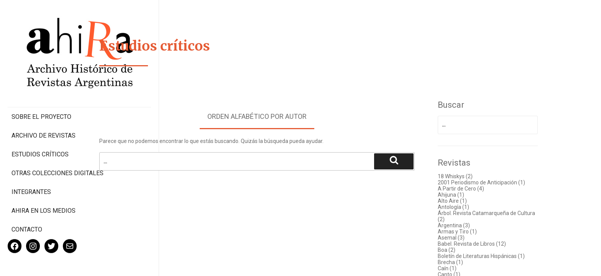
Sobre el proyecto (41, 84)
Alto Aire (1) (464, 201)
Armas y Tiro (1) (469, 231)
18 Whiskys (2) (467, 176)
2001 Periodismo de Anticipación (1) (493, 182)
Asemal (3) (463, 238)
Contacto (26, 204)
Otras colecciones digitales (41, 144)
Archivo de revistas (43, 103)
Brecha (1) (462, 262)
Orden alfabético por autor (269, 116)
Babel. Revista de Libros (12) (484, 244)
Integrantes (31, 167)
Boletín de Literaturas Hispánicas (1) (493, 256)
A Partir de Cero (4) (473, 189)
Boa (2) (458, 250)
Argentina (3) (466, 225)
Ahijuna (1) (463, 195)
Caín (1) (459, 268)
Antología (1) (465, 207)
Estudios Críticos (40, 122)
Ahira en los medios (43, 185)
